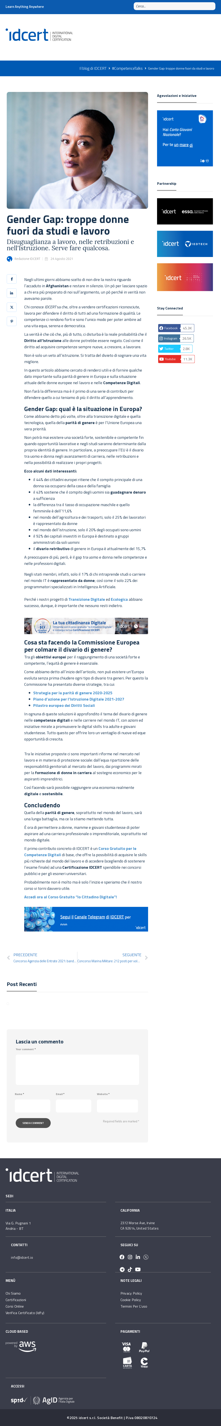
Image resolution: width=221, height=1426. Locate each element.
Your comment (26, 1049)
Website (103, 1094)
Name (19, 1094)
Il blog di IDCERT (93, 68)
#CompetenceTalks (127, 68)
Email (60, 1094)
